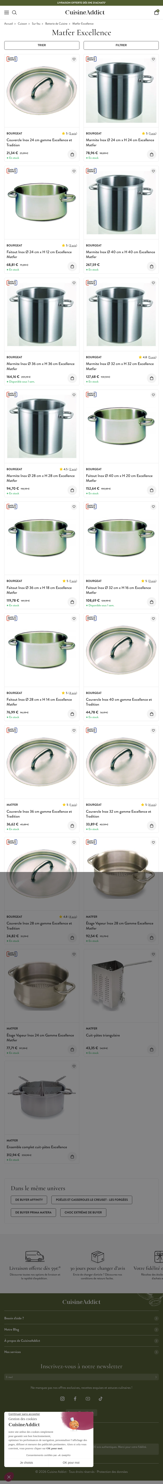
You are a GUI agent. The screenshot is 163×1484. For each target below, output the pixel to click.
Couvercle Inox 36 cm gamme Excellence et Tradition (39, 814)
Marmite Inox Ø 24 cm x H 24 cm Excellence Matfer (120, 142)
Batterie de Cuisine (56, 24)
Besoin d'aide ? (81, 1318)
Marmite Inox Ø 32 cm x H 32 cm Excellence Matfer (120, 366)
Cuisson (22, 24)
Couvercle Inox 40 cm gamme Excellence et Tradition (119, 702)
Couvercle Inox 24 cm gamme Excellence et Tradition (39, 142)
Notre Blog (81, 1329)
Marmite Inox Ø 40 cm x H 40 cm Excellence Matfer (120, 254)
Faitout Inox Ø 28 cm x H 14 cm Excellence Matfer (39, 702)
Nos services (81, 1352)
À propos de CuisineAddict (81, 1340)
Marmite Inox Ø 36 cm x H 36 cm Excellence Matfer (40, 366)
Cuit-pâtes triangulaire (103, 1035)
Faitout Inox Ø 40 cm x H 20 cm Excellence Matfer (119, 478)
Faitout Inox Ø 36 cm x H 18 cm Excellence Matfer (39, 590)
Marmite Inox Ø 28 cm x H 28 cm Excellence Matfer (41, 478)
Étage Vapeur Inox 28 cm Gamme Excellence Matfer (119, 925)
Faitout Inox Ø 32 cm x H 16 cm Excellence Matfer (118, 590)
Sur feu (36, 24)
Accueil (8, 24)
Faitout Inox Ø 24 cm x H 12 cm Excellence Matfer (39, 254)
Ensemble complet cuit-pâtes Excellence (37, 1147)
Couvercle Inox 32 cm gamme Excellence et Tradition (118, 814)
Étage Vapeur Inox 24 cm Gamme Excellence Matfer (40, 1037)
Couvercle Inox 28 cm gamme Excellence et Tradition (39, 925)
